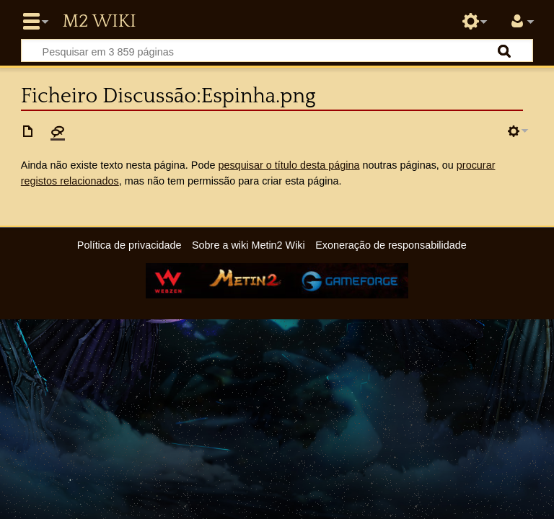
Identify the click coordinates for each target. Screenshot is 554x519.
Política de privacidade (129, 245)
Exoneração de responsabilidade (391, 245)
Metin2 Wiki (99, 21)
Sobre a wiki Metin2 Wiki (248, 245)
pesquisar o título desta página (288, 165)
